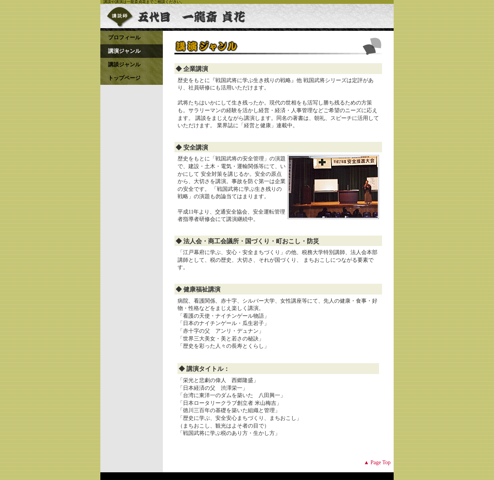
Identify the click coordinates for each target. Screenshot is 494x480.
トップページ (124, 78)
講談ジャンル (124, 64)
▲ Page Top (377, 462)
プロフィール (124, 37)
